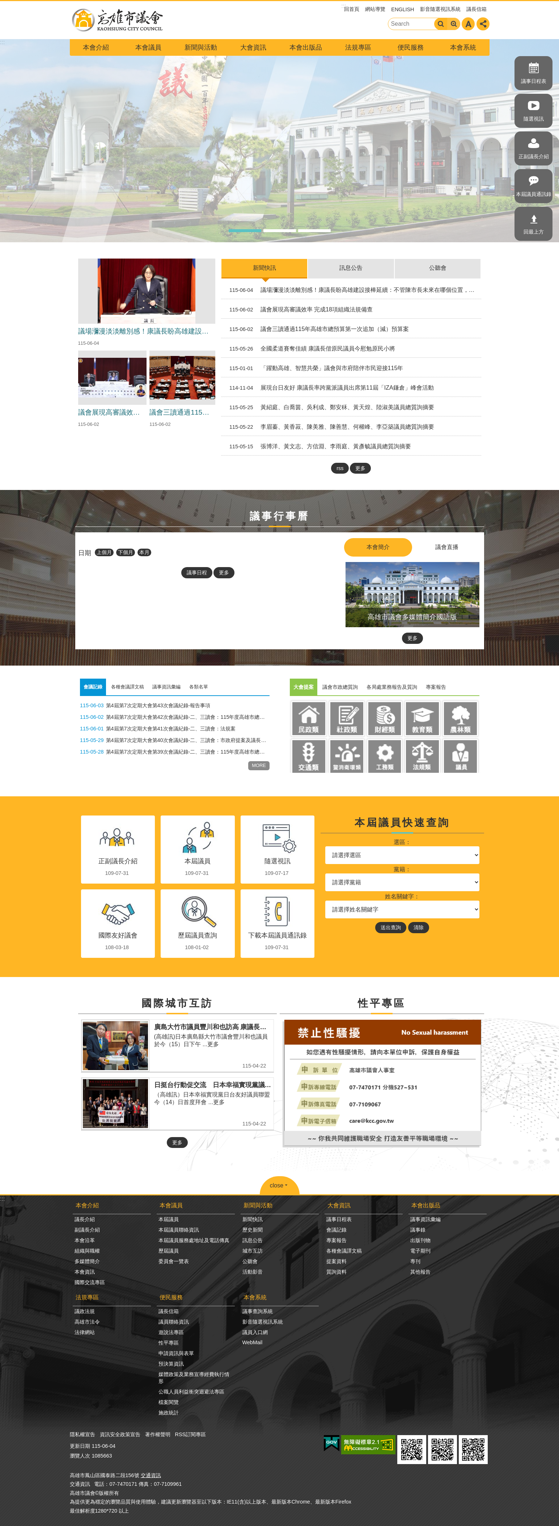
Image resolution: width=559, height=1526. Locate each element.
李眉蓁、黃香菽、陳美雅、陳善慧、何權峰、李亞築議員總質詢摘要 (329, 427)
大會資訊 (253, 47)
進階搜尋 (453, 24)
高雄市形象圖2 (314, 230)
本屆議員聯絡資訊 (178, 1230)
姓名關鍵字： (402, 896)
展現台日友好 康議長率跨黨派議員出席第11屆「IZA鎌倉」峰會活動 (329, 388)
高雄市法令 (87, 1322)
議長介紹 (85, 1219)
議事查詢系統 (257, 1311)
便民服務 (411, 47)
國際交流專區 (90, 1282)
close (276, 1185)
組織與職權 (87, 1251)
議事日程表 (533, 81)
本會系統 (463, 47)
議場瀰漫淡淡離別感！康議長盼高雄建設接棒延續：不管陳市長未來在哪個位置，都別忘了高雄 (352, 290)
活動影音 (252, 1272)
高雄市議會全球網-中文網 (117, 20)
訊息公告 (351, 268)
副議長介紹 (87, 1230)
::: (2, 1199)
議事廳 (279, 230)
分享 (483, 23)
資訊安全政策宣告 (120, 1434)
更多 (360, 468)
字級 (468, 23)
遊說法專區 (171, 1332)
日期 (84, 553)
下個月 (125, 552)
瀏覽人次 (80, 1456)
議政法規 (85, 1311)
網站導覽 (375, 9)
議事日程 (197, 572)
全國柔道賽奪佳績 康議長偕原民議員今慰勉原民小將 (309, 349)
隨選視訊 (534, 119)
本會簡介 (378, 547)
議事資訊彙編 (425, 1219)
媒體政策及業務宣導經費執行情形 (193, 1377)
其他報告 (420, 1272)
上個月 (104, 552)
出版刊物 (420, 1240)
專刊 (415, 1261)
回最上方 (534, 232)
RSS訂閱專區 (190, 1434)
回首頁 (351, 9)
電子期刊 (420, 1251)
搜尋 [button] (440, 24)
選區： (402, 842)
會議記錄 (336, 1230)
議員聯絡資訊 (173, 1322)
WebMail (252, 1342)
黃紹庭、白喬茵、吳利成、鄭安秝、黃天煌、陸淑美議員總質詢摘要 (329, 407)
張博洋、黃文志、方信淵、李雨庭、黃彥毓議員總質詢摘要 (317, 446)
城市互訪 (252, 1251)
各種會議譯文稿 (344, 1251)
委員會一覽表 (173, 1261)
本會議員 (148, 47)
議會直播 (446, 547)
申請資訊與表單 (176, 1353)
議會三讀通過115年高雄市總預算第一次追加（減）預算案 (316, 329)
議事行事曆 (279, 516)
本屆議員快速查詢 (402, 822)
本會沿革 (85, 1240)
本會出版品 (305, 47)
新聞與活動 (201, 47)
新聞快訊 (264, 268)
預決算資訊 (171, 1364)
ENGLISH (402, 9)
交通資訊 (151, 1475)
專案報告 (336, 1240)
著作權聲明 (157, 1434)
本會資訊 (85, 1272)
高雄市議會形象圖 (245, 230)
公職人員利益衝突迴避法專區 (191, 1392)
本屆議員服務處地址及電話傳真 (193, 1240)
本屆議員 (168, 1219)
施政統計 (168, 1413)
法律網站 (85, 1332)
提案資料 (336, 1261)
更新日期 (80, 1446)
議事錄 (417, 1230)
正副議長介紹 (533, 156)
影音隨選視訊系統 (440, 9)
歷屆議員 (168, 1251)
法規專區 (358, 47)
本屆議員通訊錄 (533, 194)
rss (339, 468)
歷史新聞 (252, 1230)
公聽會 (437, 268)
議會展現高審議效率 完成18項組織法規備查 (298, 309)
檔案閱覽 (168, 1402)
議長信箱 (476, 9)
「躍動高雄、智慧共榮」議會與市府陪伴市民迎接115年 (313, 368)
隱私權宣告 (82, 1434)
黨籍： (402, 869)
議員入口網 (255, 1332)
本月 (144, 552)
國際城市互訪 (177, 1003)
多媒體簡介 (87, 1261)
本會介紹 (96, 47)
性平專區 (382, 1003)
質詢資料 (336, 1272)
